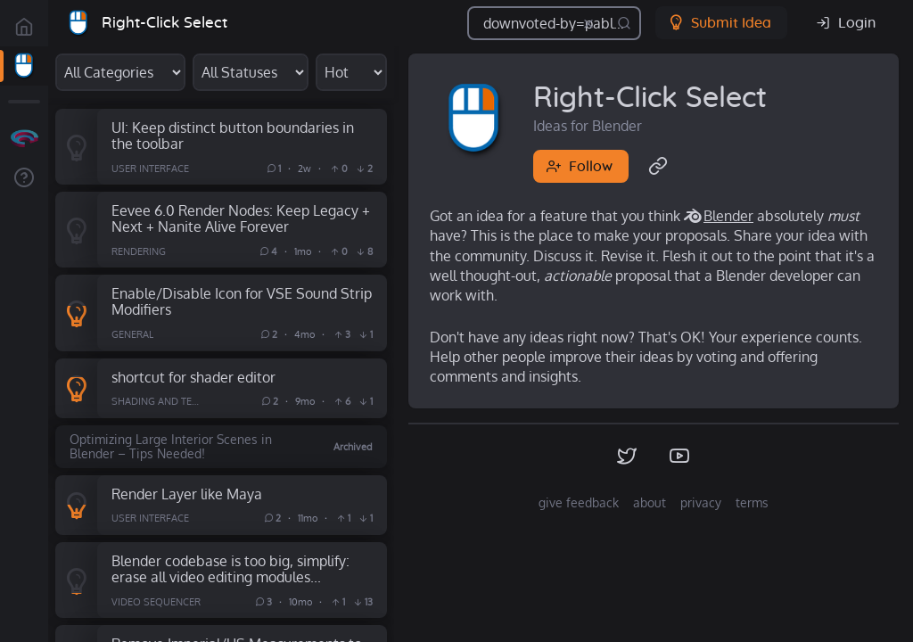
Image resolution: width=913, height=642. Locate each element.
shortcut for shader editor (193, 376)
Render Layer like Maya (186, 493)
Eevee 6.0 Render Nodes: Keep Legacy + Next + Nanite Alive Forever (240, 218)
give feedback (579, 502)
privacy (700, 502)
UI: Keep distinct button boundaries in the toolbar (232, 135)
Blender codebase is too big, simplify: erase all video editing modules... (230, 569)
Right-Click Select (164, 22)
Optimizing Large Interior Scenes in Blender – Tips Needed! (171, 446)
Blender (728, 216)
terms (752, 502)
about (649, 502)
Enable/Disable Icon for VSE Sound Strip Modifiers (241, 301)
